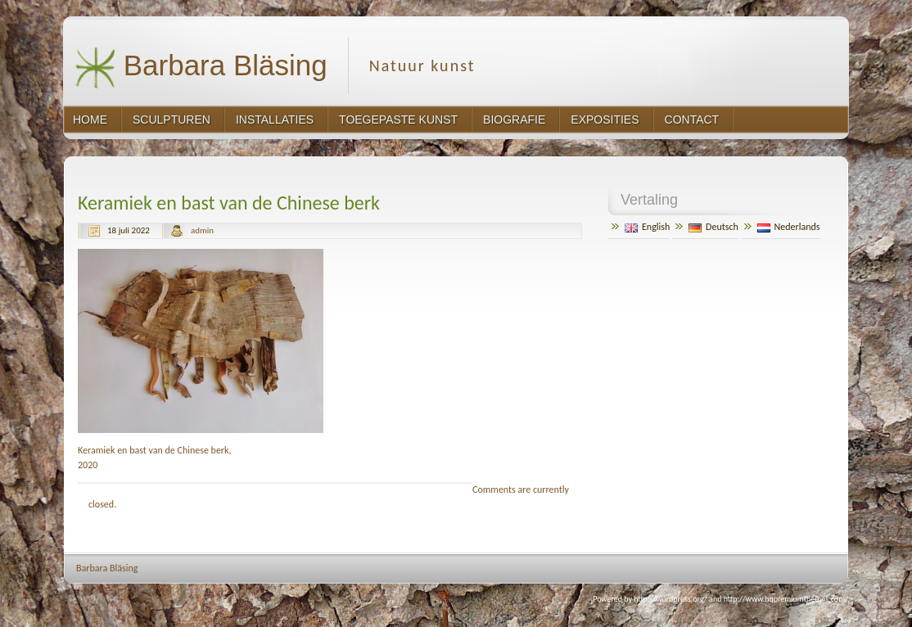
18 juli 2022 (128, 230)
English (647, 226)
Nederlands (788, 226)
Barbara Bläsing (200, 67)
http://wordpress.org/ (670, 598)
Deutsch (713, 226)
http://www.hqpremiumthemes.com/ (786, 598)
